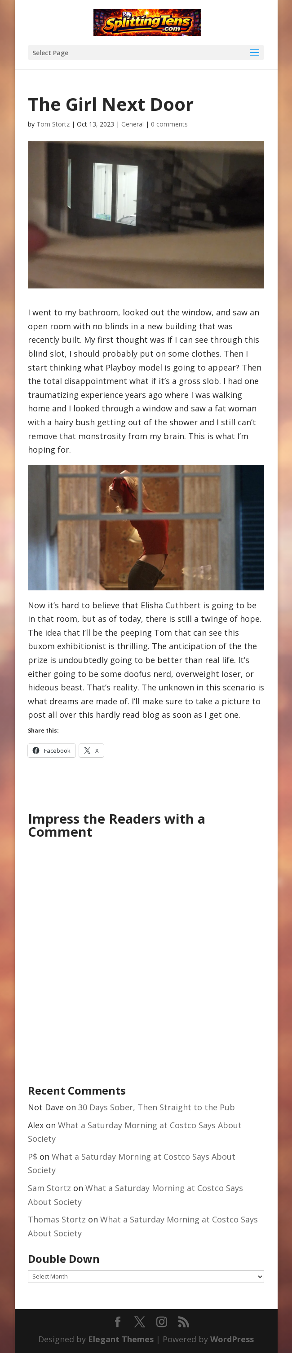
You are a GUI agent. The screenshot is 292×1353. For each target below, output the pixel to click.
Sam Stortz (49, 1188)
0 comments (169, 124)
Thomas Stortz (57, 1219)
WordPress (232, 1339)
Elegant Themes (121, 1339)
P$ (32, 1156)
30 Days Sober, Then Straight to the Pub (156, 1107)
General (132, 124)
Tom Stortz (53, 124)
